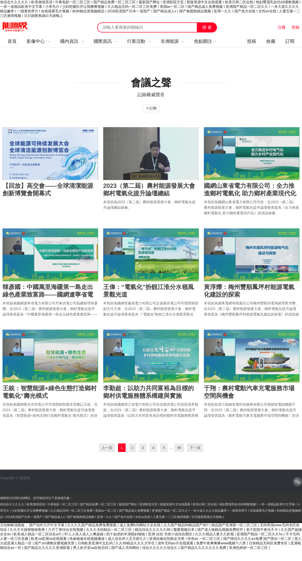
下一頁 (195, 448)
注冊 (282, 27)
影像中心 (38, 41)
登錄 (295, 27)
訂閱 (289, 41)
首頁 (12, 41)
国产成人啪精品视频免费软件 (220, 530)
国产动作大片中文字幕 (47, 525)
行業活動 (138, 41)
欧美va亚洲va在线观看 (49, 539)
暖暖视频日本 (184, 530)
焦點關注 (205, 41)
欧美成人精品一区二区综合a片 (38, 534)
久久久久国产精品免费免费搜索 (92, 525)
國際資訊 (105, 41)
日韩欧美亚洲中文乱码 (96, 543)
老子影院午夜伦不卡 (262, 530)
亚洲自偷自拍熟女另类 (167, 539)
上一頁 (107, 448)
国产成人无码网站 (125, 548)
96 (179, 448)
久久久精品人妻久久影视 (215, 534)
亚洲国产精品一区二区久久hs (260, 534)
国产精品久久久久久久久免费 (203, 548)
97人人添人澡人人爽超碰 (84, 534)
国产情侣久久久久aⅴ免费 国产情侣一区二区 (258, 539)
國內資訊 (72, 41)
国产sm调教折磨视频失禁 (55, 543)
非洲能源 (172, 41)
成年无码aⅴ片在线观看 (176, 543)
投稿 (251, 41)
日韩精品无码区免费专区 (269, 543)
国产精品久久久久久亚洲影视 (47, 548)
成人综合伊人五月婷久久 (127, 539)
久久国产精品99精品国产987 (187, 525)
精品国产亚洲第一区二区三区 (234, 525)
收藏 (270, 41)
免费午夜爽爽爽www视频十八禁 (221, 543)
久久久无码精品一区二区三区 (109, 530)
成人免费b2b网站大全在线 (141, 525)
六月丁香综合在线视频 (66, 530)
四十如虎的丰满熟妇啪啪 (126, 534)
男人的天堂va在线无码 (91, 548)
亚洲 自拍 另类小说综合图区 (170, 534)
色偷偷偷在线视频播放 (87, 539)
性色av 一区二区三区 (204, 539)
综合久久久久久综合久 (160, 548)
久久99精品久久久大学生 (136, 543)
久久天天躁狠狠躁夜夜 (28, 530)
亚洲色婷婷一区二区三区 (249, 548)
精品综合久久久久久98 (153, 530)
